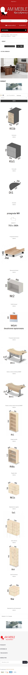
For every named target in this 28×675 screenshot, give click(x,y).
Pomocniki (14, 169)
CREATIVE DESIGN (10, 669)
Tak (20, 46)
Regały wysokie (14, 439)
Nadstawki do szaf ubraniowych (14, 608)
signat (4, 41)
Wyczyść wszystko (10, 46)
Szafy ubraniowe (14, 574)
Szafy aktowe (14, 540)
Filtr (14, 101)
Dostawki (14, 202)
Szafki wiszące (14, 304)
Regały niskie (14, 473)
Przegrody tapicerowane (14, 338)
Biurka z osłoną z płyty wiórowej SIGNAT (14, 405)
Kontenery (14, 135)
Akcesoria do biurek (14, 270)
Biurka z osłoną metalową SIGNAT (14, 371)
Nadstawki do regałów (14, 507)
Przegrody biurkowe (14, 236)
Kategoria (5, 30)
